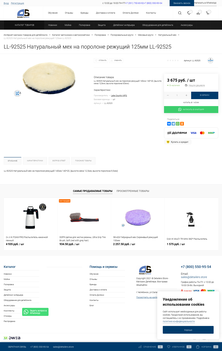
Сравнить (118, 60)
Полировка (9, 284)
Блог (92, 305)
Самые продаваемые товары (92, 191)
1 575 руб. (176, 244)
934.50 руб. (69, 244)
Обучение (53, 13)
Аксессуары (9, 305)
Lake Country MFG (119, 95)
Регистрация (17, 3)
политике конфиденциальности (179, 321)
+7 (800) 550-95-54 (196, 267)
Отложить (103, 60)
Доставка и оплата (105, 13)
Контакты (151, 13)
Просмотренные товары (133, 191)
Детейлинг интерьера (13, 295)
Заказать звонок (181, 3)
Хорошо (188, 330)
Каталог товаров (24, 25)
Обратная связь (15, 347)
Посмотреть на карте (147, 297)
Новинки (8, 274)
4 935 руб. (15, 244)
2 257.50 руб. (124, 244)
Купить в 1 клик (191, 103)
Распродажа (9, 321)
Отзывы (69, 13)
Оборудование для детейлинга (17, 300)
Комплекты (9, 311)
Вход (6, 3)
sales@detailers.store (194, 277)
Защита (7, 290)
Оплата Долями (131, 13)
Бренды (85, 13)
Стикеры (8, 316)
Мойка (7, 279)
